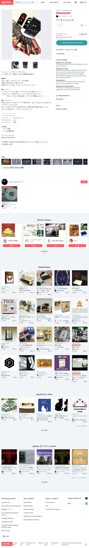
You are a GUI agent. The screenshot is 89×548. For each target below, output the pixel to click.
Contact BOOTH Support (53, 509)
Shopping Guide (28, 506)
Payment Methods (29, 509)
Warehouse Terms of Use (31, 543)
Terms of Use (22, 543)
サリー (76, 241)
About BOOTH (54, 2)
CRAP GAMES (13, 241)
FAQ (47, 506)
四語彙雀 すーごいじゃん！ (9, 204)
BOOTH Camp (5, 530)
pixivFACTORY (59, 89)
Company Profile (14, 543)
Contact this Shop (61, 109)
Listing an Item (5, 502)
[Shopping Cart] (75, 2)
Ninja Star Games (57, 241)
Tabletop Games (67, 10)
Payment (60, 99)
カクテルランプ (16, 182)
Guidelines (40, 543)
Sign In (43, 2)
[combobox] (24, 2)
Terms (58, 105)
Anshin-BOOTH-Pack (70, 75)
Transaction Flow (28, 513)
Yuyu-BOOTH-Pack (81, 75)
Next (50, 34)
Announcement (50, 502)
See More (44, 253)
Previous (2, 34)
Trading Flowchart (63, 95)
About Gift (61, 53)
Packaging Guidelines (7, 518)
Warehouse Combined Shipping (32, 516)
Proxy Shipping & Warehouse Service (9, 514)
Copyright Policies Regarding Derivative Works (9, 526)
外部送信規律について (55, 543)
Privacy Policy (46, 543)
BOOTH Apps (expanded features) (11, 506)
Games (58, 10)
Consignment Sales (6, 521)
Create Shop (67, 2)
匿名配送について (6, 509)
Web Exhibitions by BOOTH (31, 519)
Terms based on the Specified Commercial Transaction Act (71, 543)
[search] (33, 2)
